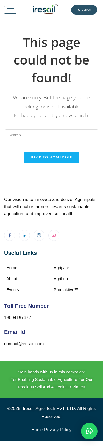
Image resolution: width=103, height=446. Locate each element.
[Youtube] (53, 235)
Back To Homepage (51, 157)
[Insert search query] (51, 134)
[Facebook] (9, 235)
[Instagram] (39, 235)
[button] (89, 431)
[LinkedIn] (24, 235)
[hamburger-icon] (10, 10)
